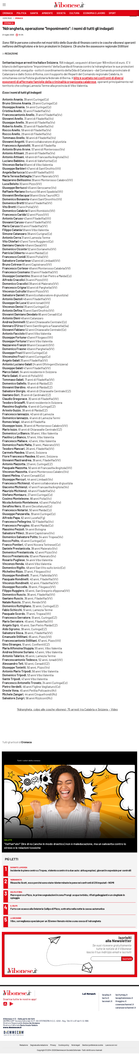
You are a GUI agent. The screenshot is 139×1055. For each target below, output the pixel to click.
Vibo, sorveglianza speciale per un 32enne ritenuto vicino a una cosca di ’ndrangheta (55, 921)
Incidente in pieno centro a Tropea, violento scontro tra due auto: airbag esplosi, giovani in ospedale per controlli (70, 870)
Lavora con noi (111, 1045)
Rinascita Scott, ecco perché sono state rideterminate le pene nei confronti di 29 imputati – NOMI (62, 882)
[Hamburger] (4, 5)
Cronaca (19, 18)
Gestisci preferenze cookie (92, 1045)
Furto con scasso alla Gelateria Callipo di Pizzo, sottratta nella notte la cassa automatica (57, 908)
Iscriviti (127, 958)
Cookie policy (63, 1045)
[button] (133, 19)
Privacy (53, 1045)
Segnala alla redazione (39, 1045)
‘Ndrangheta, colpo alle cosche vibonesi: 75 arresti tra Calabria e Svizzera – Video (67, 709)
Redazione (24, 1045)
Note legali (75, 1045)
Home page (7, 18)
